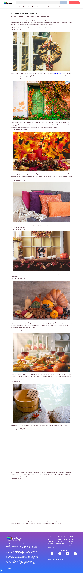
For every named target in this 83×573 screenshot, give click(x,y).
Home (12, 13)
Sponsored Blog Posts (53, 543)
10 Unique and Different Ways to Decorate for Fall (26, 13)
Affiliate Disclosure (52, 547)
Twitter (71, 543)
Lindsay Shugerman (22, 19)
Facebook (71, 539)
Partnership (50, 541)
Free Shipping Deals (62, 541)
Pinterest (71, 545)
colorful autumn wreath (58, 73)
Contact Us (50, 545)
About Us (50, 539)
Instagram (72, 541)
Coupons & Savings (62, 539)
